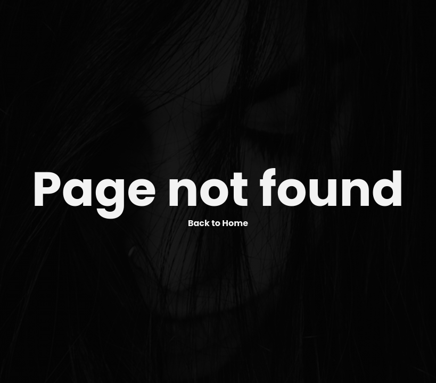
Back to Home (218, 223)
